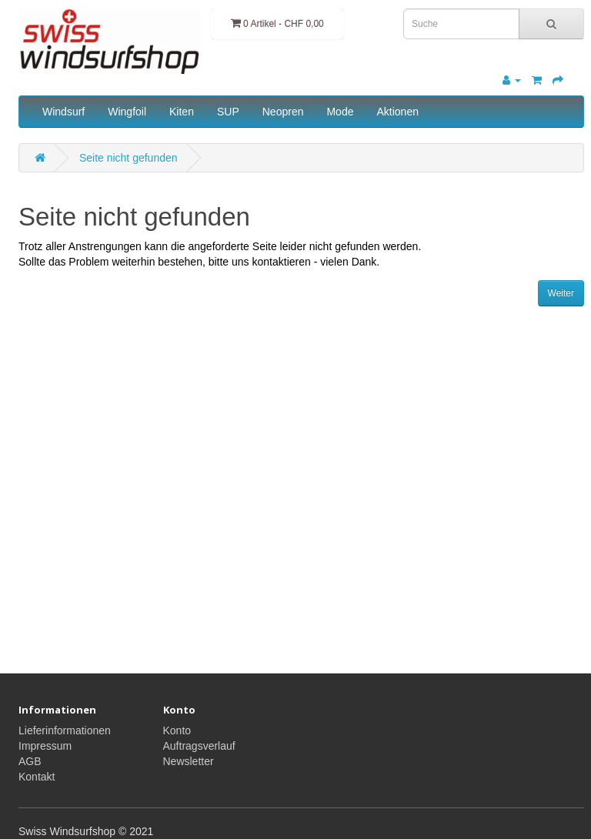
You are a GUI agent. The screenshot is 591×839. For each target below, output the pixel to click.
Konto (177, 730)
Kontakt (36, 776)
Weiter (561, 293)
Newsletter (188, 761)
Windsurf (63, 111)
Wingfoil (127, 111)
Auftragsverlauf (199, 746)
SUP (228, 111)
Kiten (181, 111)
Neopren (283, 111)
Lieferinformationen (64, 730)
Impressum (45, 746)
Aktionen (397, 111)
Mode (339, 111)
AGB (30, 761)
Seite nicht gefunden (128, 158)
